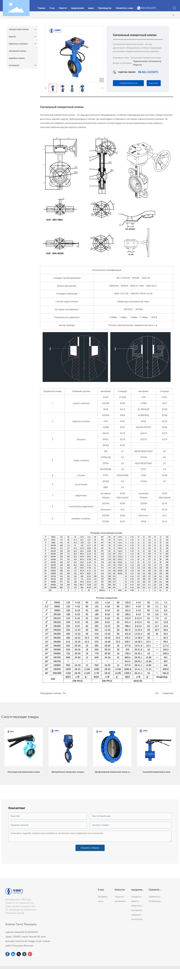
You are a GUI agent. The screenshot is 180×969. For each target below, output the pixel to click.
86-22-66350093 (29, 932)
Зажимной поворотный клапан (156, 772)
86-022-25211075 (148, 72)
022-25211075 (148, 8)
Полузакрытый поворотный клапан (23, 772)
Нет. (65, 693)
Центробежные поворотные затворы (68, 772)
